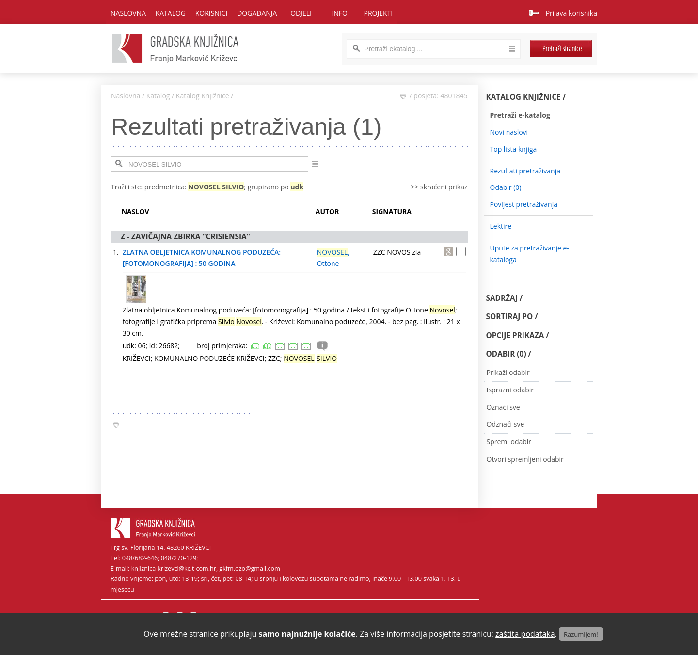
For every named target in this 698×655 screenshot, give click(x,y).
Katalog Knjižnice (202, 95)
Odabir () (506, 187)
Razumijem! (581, 634)
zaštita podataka (525, 633)
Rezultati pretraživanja (525, 170)
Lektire (501, 226)
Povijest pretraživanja (523, 204)
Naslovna (128, 12)
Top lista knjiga (513, 149)
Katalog (158, 95)
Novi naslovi (509, 132)
